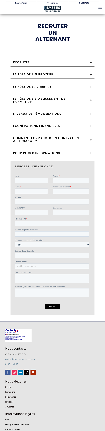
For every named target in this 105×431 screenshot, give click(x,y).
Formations (10, 392)
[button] (99, 8)
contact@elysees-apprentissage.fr (20, 359)
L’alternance (10, 397)
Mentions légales (12, 429)
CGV (7, 419)
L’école (8, 387)
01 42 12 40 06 (11, 364)
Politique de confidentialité (17, 424)
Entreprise (9, 402)
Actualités (9, 407)
